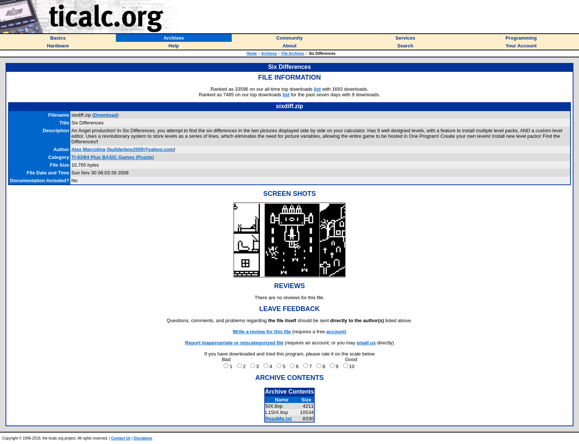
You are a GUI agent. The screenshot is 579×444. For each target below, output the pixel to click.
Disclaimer (143, 438)
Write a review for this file (262, 331)
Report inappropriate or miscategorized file (234, 342)
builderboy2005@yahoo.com (141, 149)
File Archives (292, 53)
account (335, 331)
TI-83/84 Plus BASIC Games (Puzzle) (112, 157)
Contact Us (121, 438)
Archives (269, 53)
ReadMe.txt (278, 418)
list (317, 89)
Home (252, 53)
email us (366, 342)
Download (105, 115)
